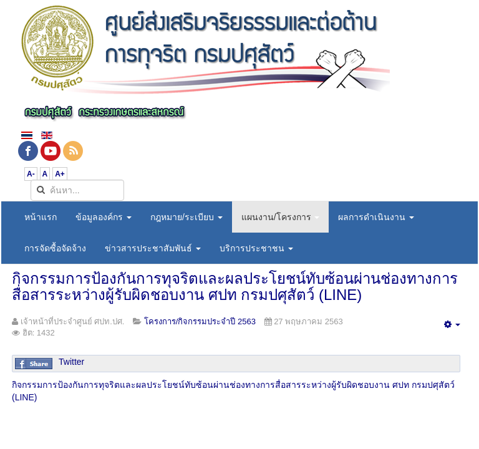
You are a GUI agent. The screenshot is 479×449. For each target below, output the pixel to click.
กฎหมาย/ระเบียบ (186, 217)
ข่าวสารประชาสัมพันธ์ (153, 248)
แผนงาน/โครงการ (280, 217)
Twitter (71, 362)
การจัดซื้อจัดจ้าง (55, 248)
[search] (77, 190)
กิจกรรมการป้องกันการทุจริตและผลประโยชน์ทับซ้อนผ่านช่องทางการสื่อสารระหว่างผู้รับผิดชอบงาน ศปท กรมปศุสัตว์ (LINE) (235, 286)
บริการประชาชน (256, 248)
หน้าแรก (40, 217)
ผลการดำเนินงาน (376, 217)
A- (31, 174)
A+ (60, 174)
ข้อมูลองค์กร (103, 217)
